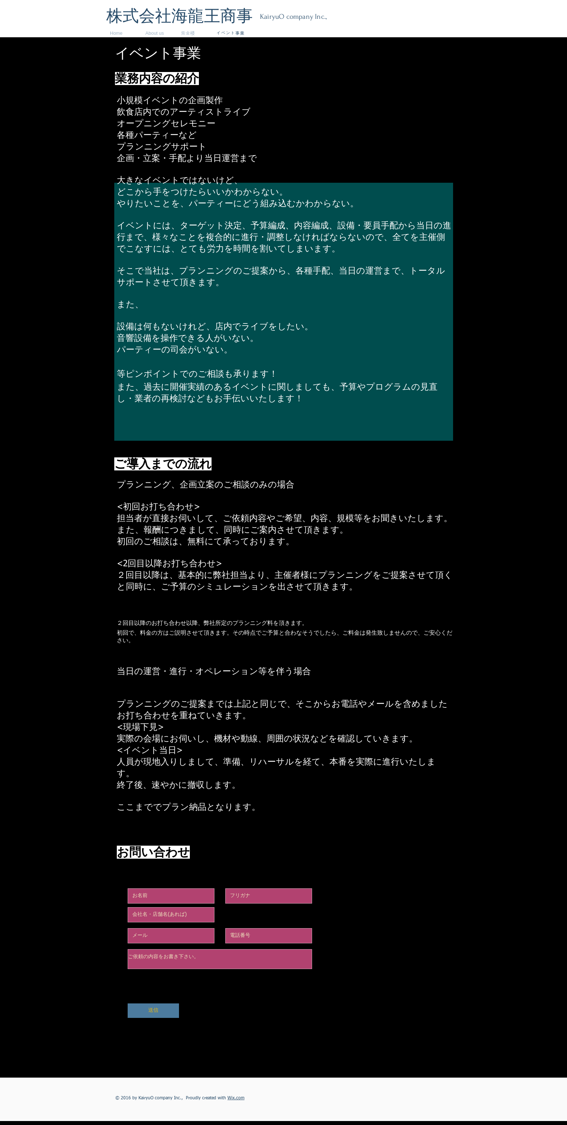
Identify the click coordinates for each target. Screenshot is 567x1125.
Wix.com (235, 1098)
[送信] (153, 1010)
